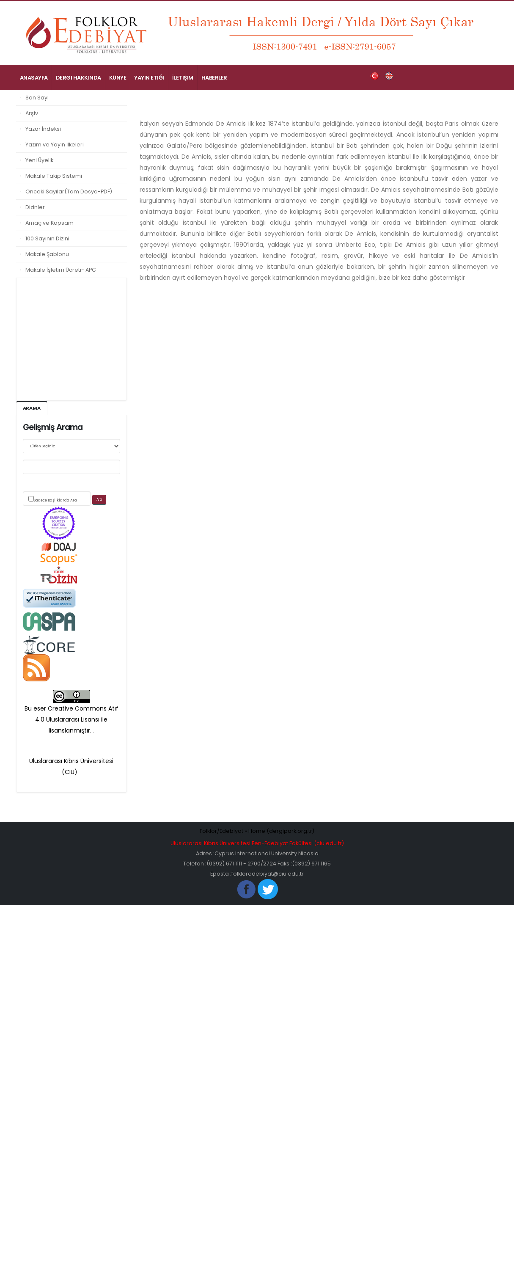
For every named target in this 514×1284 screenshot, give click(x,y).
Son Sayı (37, 97)
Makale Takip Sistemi (53, 175)
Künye (117, 78)
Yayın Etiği (149, 78)
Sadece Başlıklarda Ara (55, 500)
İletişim (182, 78)
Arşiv (31, 113)
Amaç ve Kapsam (49, 222)
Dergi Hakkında (78, 78)
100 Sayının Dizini (47, 238)
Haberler (214, 78)
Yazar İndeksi (43, 128)
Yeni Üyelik (39, 160)
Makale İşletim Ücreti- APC (60, 269)
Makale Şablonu (47, 254)
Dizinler (35, 207)
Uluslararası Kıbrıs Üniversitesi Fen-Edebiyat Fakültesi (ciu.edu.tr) (257, 843)
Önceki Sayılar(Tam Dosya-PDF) (68, 191)
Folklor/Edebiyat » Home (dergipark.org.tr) (257, 831)
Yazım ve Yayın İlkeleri (54, 144)
